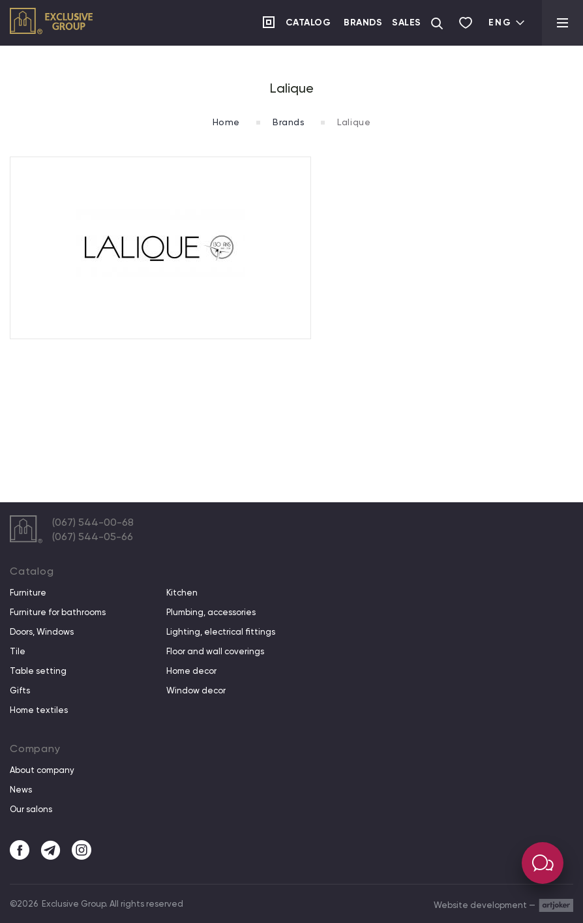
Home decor (191, 671)
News (21, 789)
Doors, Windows (42, 632)
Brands (363, 22)
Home (226, 122)
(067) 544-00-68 (93, 522)
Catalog (308, 22)
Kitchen (182, 593)
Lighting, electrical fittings (220, 632)
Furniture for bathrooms (58, 612)
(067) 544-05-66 (92, 536)
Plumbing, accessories (211, 612)
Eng (507, 22)
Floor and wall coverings (215, 651)
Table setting (38, 671)
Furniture (28, 593)
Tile (17, 651)
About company (42, 770)
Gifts (20, 690)
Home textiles (39, 710)
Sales (406, 22)
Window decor (196, 690)
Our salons (31, 809)
